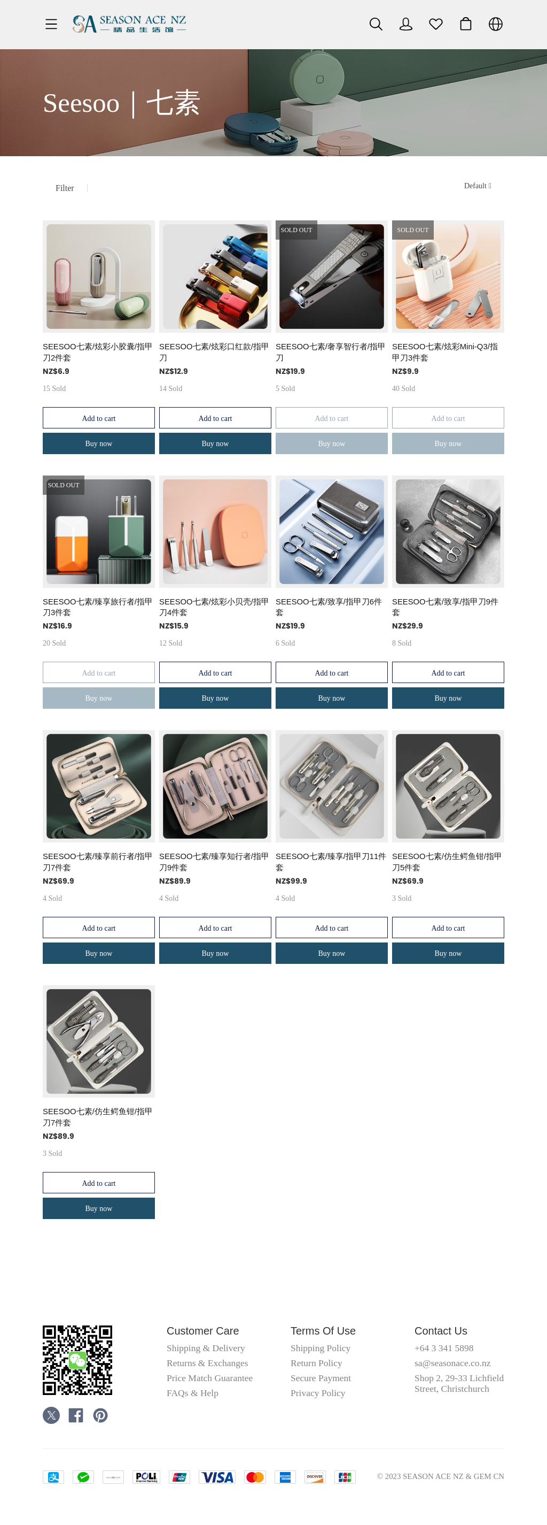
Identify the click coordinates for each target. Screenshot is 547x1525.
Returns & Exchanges (207, 1363)
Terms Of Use (323, 1330)
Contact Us (441, 1330)
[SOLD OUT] (99, 298)
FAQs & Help (192, 1393)
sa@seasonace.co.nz (452, 1363)
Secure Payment (321, 1378)
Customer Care (203, 1330)
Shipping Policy (320, 1348)
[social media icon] (51, 1417)
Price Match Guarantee (210, 1378)
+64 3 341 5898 (444, 1348)
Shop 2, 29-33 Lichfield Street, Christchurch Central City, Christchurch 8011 (459, 1394)
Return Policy (316, 1363)
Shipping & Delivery (206, 1348)
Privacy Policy (318, 1393)
